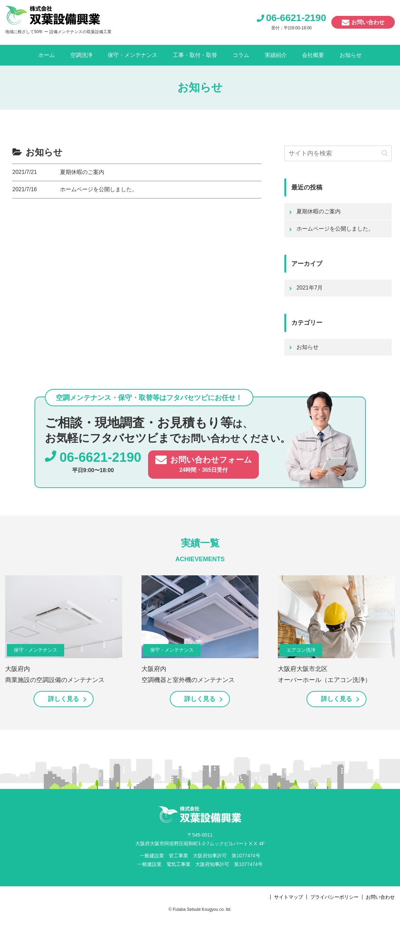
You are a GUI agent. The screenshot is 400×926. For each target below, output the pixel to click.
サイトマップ (288, 897)
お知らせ (307, 347)
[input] (338, 153)
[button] (385, 153)
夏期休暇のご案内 (318, 211)
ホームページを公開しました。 (335, 229)
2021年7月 (309, 288)
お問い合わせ (367, 22)
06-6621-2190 (296, 17)
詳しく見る (63, 698)
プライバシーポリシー (334, 897)
